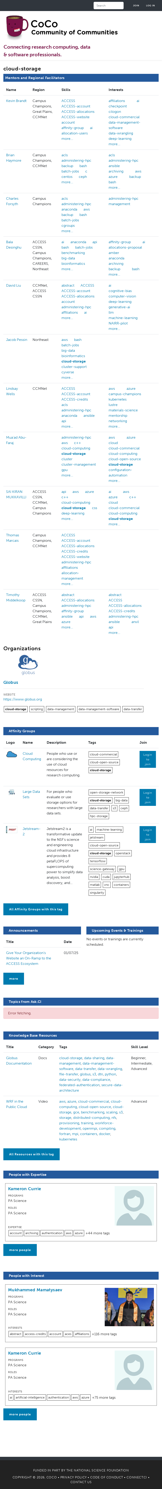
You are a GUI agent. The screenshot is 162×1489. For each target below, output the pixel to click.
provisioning (69, 1123)
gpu (64, 470)
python (110, 1074)
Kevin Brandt (16, 101)
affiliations (117, 101)
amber (114, 253)
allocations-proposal (125, 247)
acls (64, 155)
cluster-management (78, 464)
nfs (114, 1117)
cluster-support (74, 367)
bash (83, 166)
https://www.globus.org (22, 699)
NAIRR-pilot (118, 323)
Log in (150, 5)
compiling (107, 1128)
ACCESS (68, 101)
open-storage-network (106, 792)
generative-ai (119, 307)
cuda (106, 877)
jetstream (96, 837)
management (119, 204)
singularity (97, 893)
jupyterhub (121, 877)
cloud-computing (75, 448)
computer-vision (122, 296)
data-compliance (96, 1079)
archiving (116, 171)
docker (104, 1134)
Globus (10, 682)
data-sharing (94, 1058)
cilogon (115, 111)
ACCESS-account (75, 106)
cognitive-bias (120, 291)
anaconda (69, 209)
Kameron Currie (24, 1188)
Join (136, 5)
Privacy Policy (73, 1477)
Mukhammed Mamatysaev (35, 1289)
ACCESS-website (75, 117)
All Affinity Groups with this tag (35, 909)
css (94, 508)
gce (76, 1112)
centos (66, 177)
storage (65, 1117)
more (13, 979)
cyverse (67, 372)
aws (138, 171)
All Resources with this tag (31, 1154)
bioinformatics (73, 263)
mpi (75, 1134)
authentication (52, 1233)
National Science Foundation (101, 1470)
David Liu (13, 285)
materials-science (123, 410)
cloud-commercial (124, 117)
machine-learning (123, 318)
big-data (68, 258)
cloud (113, 443)
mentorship (118, 415)
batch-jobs (70, 171)
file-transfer (68, 1074)
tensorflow (97, 861)
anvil (135, 622)
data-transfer (133, 709)
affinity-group (72, 128)
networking (118, 421)
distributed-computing (91, 1117)
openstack (123, 853)
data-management (60, 709)
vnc (106, 885)
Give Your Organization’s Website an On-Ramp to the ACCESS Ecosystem (28, 958)
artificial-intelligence (30, 1397)
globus (85, 1074)
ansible (114, 166)
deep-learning (120, 138)
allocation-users (74, 133)
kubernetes (118, 399)
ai (91, 128)
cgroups (68, 225)
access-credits (35, 1334)
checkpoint (118, 106)
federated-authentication (79, 1085)
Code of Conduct (106, 1477)
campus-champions (125, 394)
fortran (64, 1134)
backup (67, 166)
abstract (67, 285)
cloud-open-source (125, 459)
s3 (114, 808)
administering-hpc (76, 160)
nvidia (94, 877)
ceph (83, 177)
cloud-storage (73, 361)
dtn (100, 1074)
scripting (37, 709)
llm (111, 312)
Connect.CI (137, 1477)
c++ (77, 443)
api (94, 242)
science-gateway (102, 869)
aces (68, 1334)
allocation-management (72, 575)
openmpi (90, 1128)
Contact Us (81, 1482)
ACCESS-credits (74, 399)
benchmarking (73, 253)
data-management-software (99, 709)
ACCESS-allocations (77, 111)
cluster (66, 459)
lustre (113, 405)
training (87, 1123)
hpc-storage (99, 816)
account (68, 122)
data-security (70, 1079)
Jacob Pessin (16, 340)
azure (113, 177)
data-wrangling (121, 133)
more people (20, 1250)
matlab (95, 885)
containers (121, 885)
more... (67, 138)
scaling (111, 1112)
